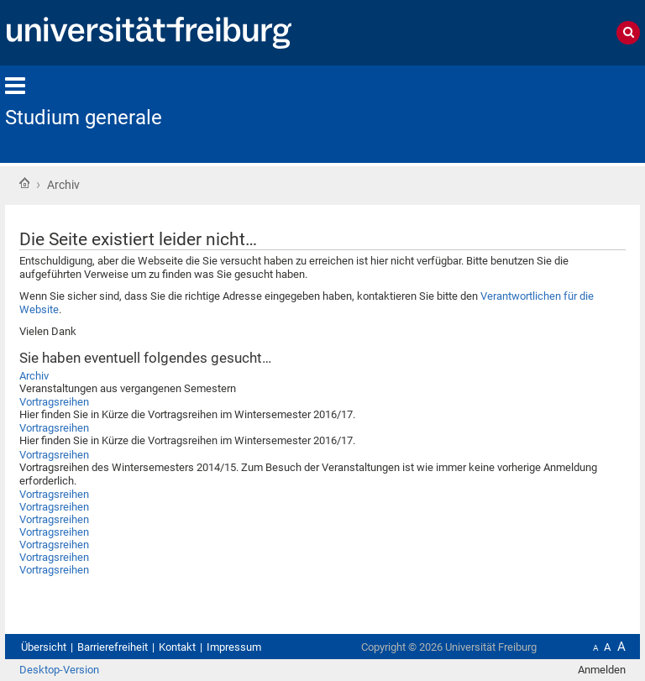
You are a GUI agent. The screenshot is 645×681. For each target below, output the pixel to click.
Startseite (24, 183)
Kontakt (177, 647)
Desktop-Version (59, 669)
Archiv (34, 375)
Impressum (234, 647)
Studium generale (83, 117)
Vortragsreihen (54, 402)
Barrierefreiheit (112, 647)
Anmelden (602, 669)
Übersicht (43, 647)
